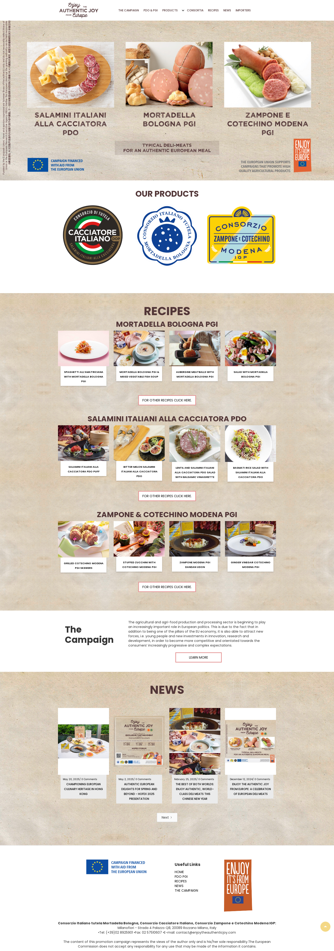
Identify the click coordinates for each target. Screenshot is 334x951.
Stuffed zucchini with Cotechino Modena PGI (139, 564)
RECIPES (213, 10)
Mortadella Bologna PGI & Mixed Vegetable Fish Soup (139, 374)
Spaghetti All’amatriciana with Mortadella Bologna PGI (83, 376)
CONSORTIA (195, 10)
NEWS (227, 10)
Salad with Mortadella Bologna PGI (251, 374)
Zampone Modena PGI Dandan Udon (195, 564)
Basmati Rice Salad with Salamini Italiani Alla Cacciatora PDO (250, 472)
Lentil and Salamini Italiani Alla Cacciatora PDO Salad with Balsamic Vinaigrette (195, 472)
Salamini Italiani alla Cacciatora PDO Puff (84, 469)
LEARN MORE (198, 657)
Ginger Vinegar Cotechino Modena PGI (250, 564)
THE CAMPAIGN (128, 10)
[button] (172, 10)
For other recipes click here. (167, 400)
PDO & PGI (151, 10)
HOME (179, 872)
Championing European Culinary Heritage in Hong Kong (83, 789)
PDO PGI (181, 876)
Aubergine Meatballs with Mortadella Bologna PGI (195, 374)
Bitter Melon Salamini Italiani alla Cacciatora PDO (139, 471)
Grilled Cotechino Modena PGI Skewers (83, 565)
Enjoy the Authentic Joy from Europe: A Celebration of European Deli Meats (250, 789)
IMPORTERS (243, 10)
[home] (79, 10)
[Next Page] (167, 817)
